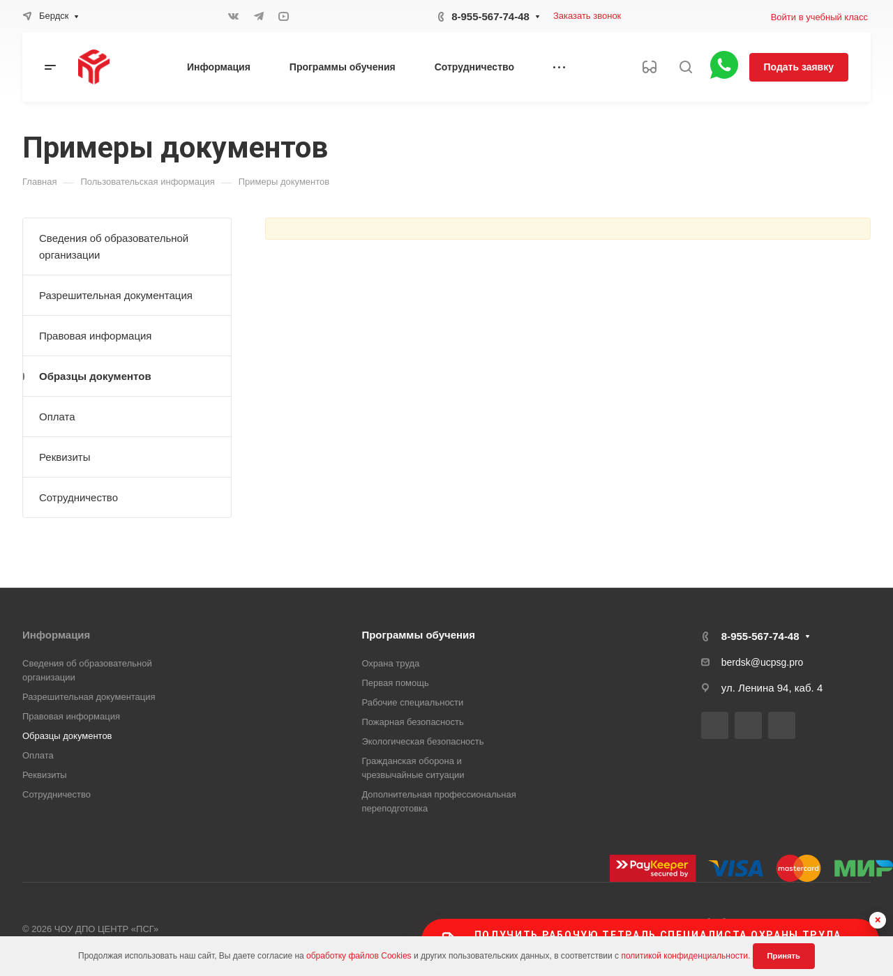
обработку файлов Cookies (359, 956)
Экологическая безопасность (422, 741)
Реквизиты (65, 457)
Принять (783, 956)
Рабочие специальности (412, 702)
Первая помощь (394, 683)
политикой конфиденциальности (684, 956)
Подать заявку (799, 67)
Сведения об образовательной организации (113, 246)
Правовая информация (95, 336)
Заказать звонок (587, 15)
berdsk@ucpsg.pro (762, 662)
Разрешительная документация (116, 295)
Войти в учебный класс (819, 17)
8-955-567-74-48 (490, 16)
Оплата (57, 416)
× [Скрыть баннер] (878, 920)
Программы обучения (418, 635)
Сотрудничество (78, 497)
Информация (56, 635)
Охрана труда (390, 663)
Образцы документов (95, 376)
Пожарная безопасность (412, 722)
